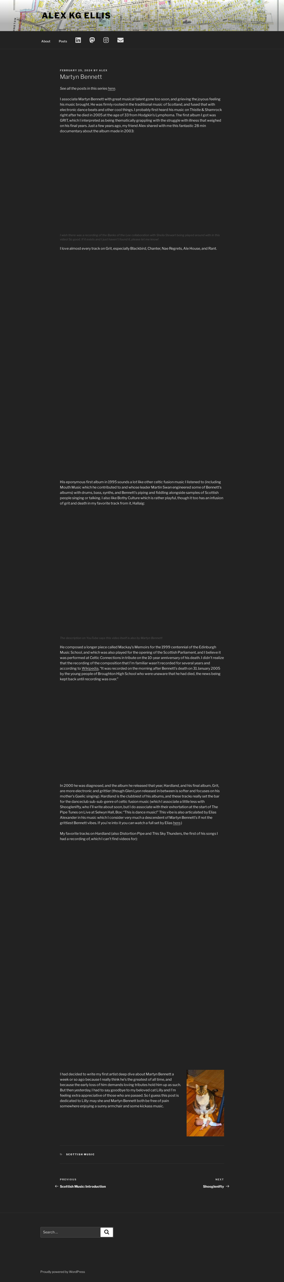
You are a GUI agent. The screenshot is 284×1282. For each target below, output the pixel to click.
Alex (103, 70)
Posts (63, 41)
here (111, 88)
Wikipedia (90, 668)
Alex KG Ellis (76, 15)
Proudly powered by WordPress (62, 1272)
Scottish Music (80, 1154)
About (45, 41)
